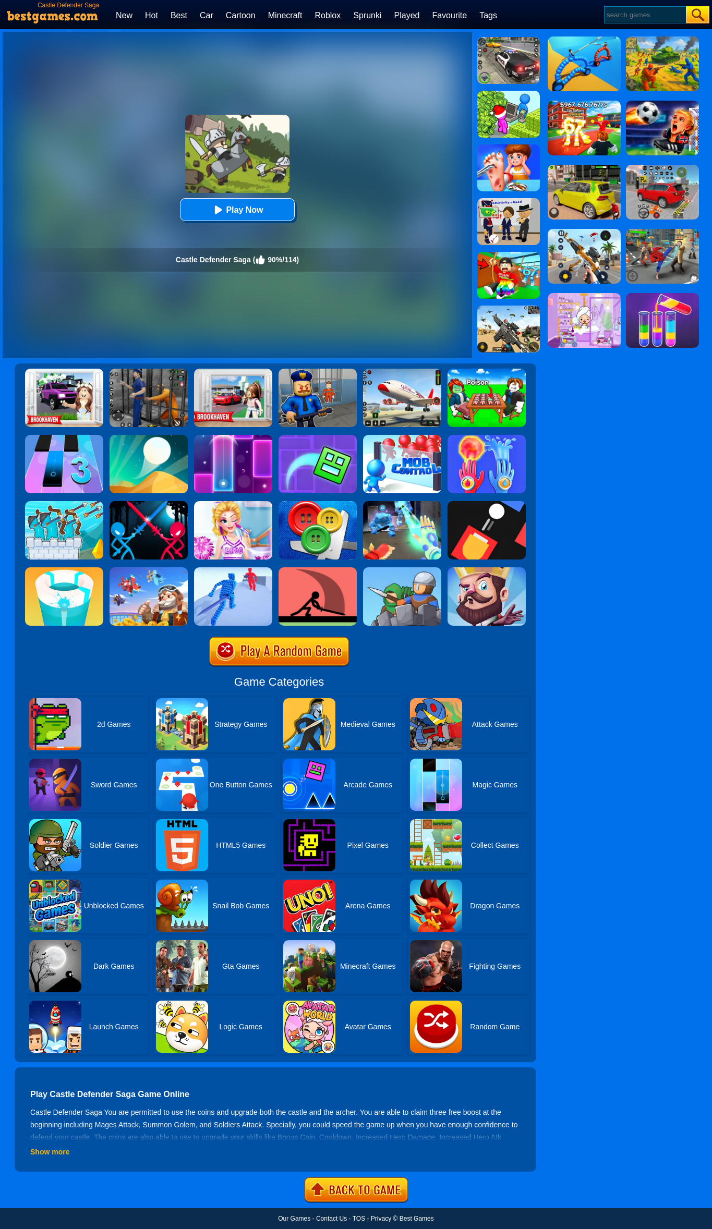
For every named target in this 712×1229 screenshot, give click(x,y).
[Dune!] (149, 438)
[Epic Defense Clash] (402, 571)
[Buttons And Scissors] (318, 504)
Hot (151, 15)
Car (206, 15)
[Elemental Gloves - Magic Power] (487, 438)
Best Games (417, 1218)
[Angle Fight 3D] (233, 571)
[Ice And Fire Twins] (402, 504)
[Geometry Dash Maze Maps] (318, 438)
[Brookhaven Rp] (233, 372)
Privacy (381, 1218)
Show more (49, 1152)
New (124, 15)
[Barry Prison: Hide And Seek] (318, 372)
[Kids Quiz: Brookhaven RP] (64, 372)
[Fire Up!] (487, 504)
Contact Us (331, 1218)
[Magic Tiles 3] (64, 438)
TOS (359, 1218)
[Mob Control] (402, 438)
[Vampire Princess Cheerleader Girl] (233, 504)
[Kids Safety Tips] (508, 148)
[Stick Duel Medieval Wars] (149, 504)
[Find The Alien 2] (508, 201)
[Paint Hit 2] (64, 571)
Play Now (237, 209)
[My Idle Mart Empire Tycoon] (508, 94)
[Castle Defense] (487, 571)
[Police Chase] (508, 40)
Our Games (294, 1218)
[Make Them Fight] (318, 571)
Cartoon (241, 15)
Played (407, 15)
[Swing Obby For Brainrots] (508, 255)
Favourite (449, 15)
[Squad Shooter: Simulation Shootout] (508, 309)
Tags (488, 15)
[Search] (644, 14)
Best (179, 15)
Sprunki (367, 15)
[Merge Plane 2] (149, 571)
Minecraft (285, 15)
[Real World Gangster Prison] (149, 372)
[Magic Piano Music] (233, 438)
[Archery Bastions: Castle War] (64, 504)
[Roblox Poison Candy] (487, 372)
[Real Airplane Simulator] (402, 372)
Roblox (328, 15)
